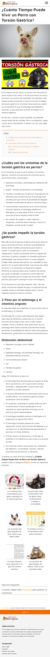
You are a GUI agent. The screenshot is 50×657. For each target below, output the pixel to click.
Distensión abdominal (20, 152)
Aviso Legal (5, 646)
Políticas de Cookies (8, 651)
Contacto (5, 649)
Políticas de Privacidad (9, 653)
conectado (27, 590)
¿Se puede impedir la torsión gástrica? (22, 143)
